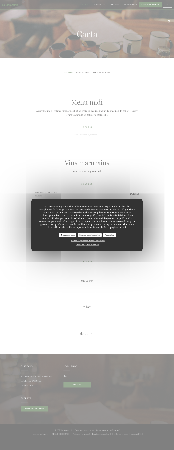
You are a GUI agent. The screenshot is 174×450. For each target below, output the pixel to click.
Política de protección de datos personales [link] (88, 241)
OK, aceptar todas (68, 235)
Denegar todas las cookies (89, 235)
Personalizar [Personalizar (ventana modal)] (109, 235)
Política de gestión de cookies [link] (87, 245)
